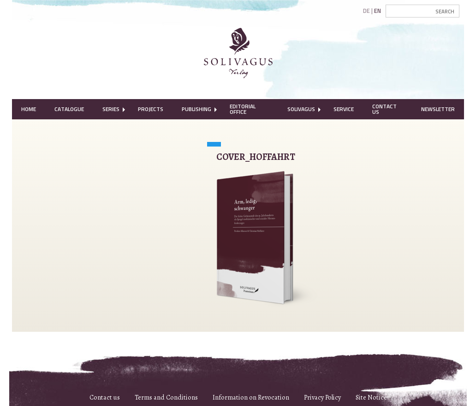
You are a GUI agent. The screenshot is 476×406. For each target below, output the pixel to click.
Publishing (196, 109)
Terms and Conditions (166, 397)
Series (110, 109)
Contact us (104, 397)
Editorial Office (243, 109)
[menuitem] (28, 109)
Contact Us (384, 109)
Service (343, 109)
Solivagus (301, 109)
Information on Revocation (251, 397)
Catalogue (69, 109)
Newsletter (438, 109)
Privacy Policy (322, 397)
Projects (150, 109)
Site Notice (371, 397)
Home (28, 109)
